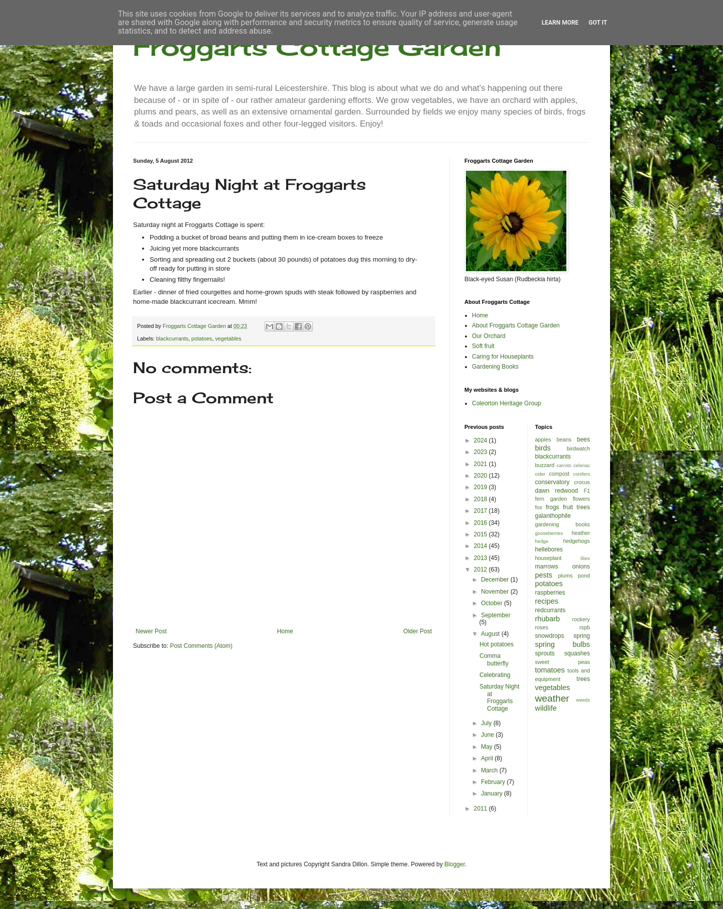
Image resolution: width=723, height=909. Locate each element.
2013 (481, 557)
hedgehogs (576, 541)
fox (538, 507)
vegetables (228, 338)
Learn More (560, 22)
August (491, 633)
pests (543, 575)
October (492, 603)
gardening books (562, 524)
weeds (583, 700)
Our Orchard (489, 335)
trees (583, 679)
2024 (481, 440)
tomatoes (550, 670)
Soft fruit (483, 346)
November (496, 591)
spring (581, 635)
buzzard (544, 465)
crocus (582, 482)
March (490, 770)
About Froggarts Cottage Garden (516, 325)
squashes (577, 653)
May (487, 746)
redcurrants (550, 610)
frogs (552, 507)
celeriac (581, 465)
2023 (481, 452)
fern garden (551, 499)
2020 (481, 475)
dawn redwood (556, 490)
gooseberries (549, 533)
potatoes (201, 338)
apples (543, 439)
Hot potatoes (496, 644)
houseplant (548, 558)
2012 (481, 569)
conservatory (552, 482)
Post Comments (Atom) (201, 645)
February (494, 781)
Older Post (417, 631)
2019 (481, 487)
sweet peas (562, 662)
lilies (585, 558)
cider (540, 474)
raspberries (550, 592)
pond (584, 576)
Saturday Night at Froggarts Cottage (499, 697)
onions (581, 566)
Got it (597, 22)
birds (543, 448)
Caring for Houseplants (503, 356)
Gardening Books (495, 366)
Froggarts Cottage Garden (317, 46)
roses (541, 627)
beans (563, 439)
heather (580, 533)
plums (565, 576)
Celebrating (494, 674)
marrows (546, 566)
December (496, 579)
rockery (581, 619)
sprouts (545, 653)
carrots (563, 465)
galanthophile (553, 515)
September (496, 615)
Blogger (454, 864)
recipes (546, 601)
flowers (581, 499)
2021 (481, 464)
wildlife (546, 708)
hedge (542, 541)
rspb (584, 627)
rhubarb (547, 619)
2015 (481, 534)
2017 (481, 510)
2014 (481, 545)
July (487, 723)
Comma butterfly (494, 659)
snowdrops (549, 635)
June (488, 734)
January (492, 793)
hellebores (549, 549)
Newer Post (151, 631)
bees (583, 439)
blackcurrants (172, 338)
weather (552, 698)
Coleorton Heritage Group (506, 403)
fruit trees (576, 507)
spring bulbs (562, 644)
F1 (586, 491)
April (488, 758)
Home (285, 631)
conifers (581, 474)
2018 (481, 499)
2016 (481, 522)
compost (559, 474)
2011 (481, 808)
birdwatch (578, 448)
